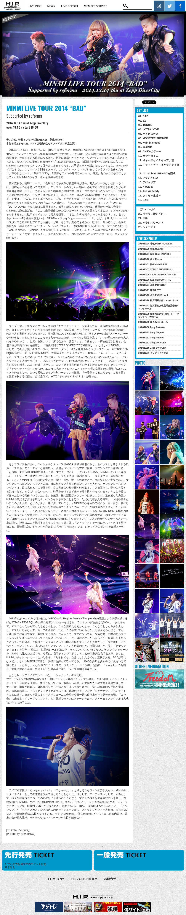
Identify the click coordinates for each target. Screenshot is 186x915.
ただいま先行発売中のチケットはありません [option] (25, 866)
